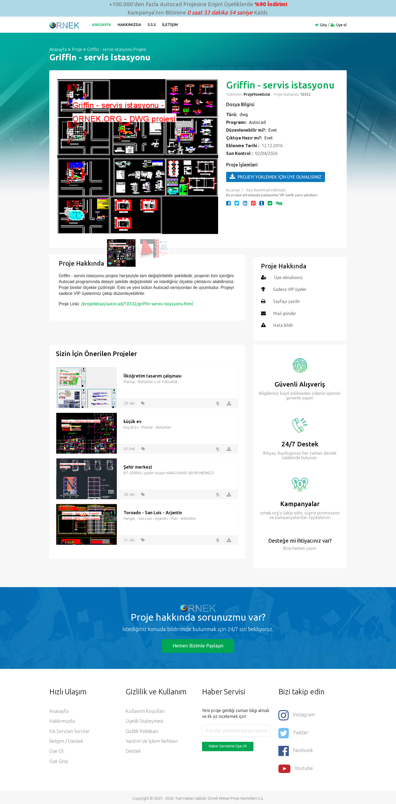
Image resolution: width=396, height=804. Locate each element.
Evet (272, 130)
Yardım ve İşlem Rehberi (152, 741)
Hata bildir (283, 324)
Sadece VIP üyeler (290, 289)
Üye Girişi (58, 761)
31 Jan (129, 539)
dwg (244, 114)
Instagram (296, 714)
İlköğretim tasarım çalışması (152, 374)
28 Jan (129, 493)
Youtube (295, 766)
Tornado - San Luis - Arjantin (153, 511)
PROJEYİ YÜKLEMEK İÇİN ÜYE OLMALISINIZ (276, 177)
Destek (133, 751)
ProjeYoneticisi (257, 94)
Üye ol (341, 25)
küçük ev (132, 420)
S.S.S (152, 25)
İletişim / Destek (66, 741)
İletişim (170, 25)
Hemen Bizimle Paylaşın (198, 644)
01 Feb (129, 448)
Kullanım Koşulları (145, 710)
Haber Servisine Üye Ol (228, 745)
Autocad (257, 122)
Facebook (295, 749)
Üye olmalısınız (288, 277)
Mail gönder (285, 312)
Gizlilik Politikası (142, 730)
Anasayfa (101, 25)
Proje (77, 49)
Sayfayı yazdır (286, 301)
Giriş (323, 25)
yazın (310, 547)
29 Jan (129, 402)
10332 (305, 94)
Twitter (293, 731)
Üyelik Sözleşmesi (144, 720)
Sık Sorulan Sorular (69, 730)
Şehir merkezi (138, 465)
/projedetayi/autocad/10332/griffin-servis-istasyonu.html (137, 303)
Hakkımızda (129, 25)
